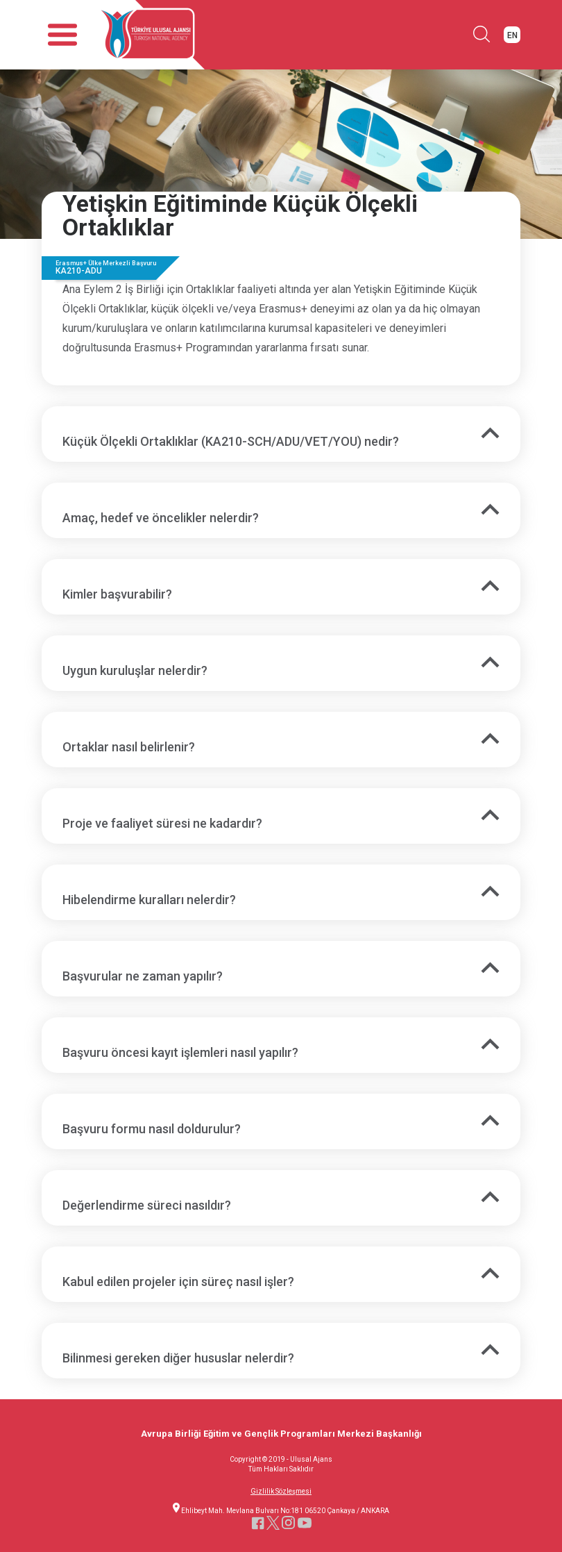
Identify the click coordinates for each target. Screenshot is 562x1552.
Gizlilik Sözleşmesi (281, 1491)
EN (512, 35)
